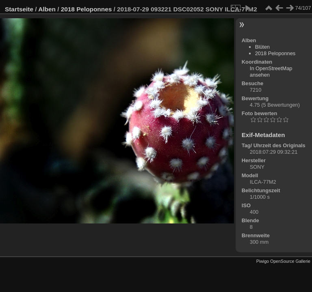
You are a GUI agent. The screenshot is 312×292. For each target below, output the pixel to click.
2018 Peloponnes (86, 9)
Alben (47, 9)
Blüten (262, 47)
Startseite (19, 9)
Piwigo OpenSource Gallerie (283, 261)
